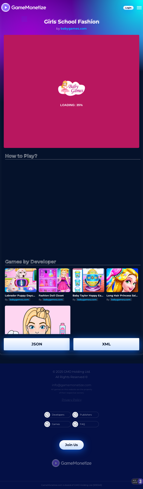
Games (52, 424)
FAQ (78, 424)
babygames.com (74, 28)
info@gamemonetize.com (71, 385)
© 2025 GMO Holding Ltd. (71, 371)
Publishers (82, 415)
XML (106, 344)
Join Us (71, 445)
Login (128, 7)
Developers (54, 415)
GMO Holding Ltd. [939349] (88, 485)
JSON (36, 344)
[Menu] (139, 7)
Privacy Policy (71, 400)
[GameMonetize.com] (23, 8)
